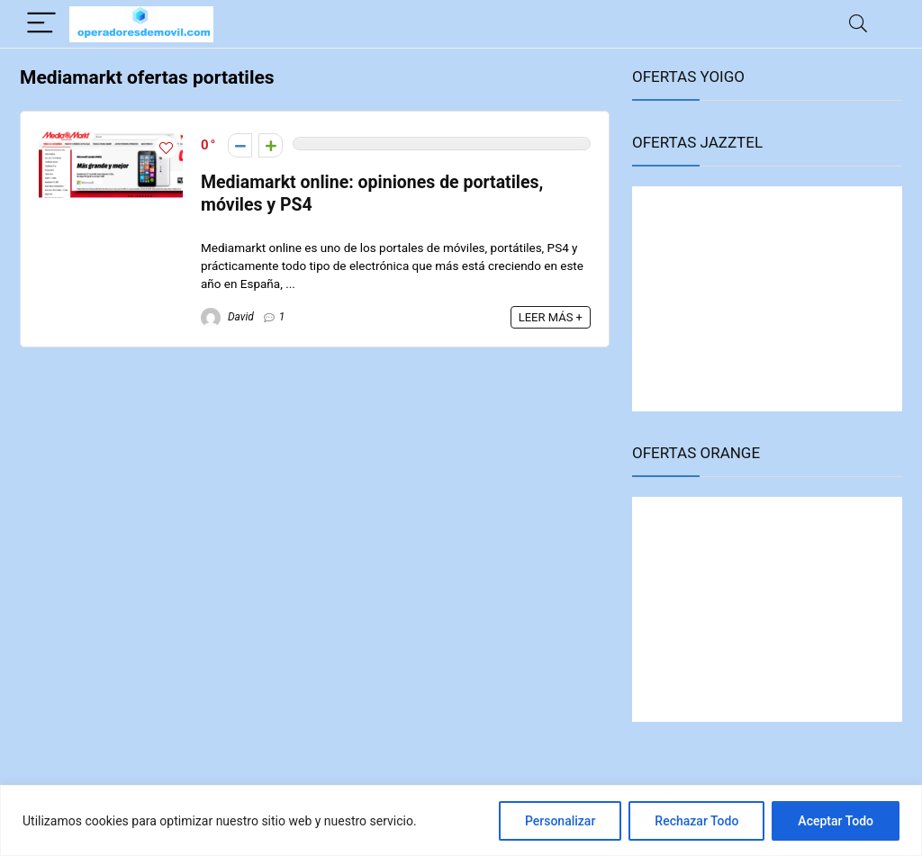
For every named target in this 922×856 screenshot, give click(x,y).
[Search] (858, 24)
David (227, 317)
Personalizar (560, 821)
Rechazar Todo (696, 821)
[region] (461, 820)
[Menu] (41, 24)
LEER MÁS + (551, 317)
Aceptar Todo (835, 821)
